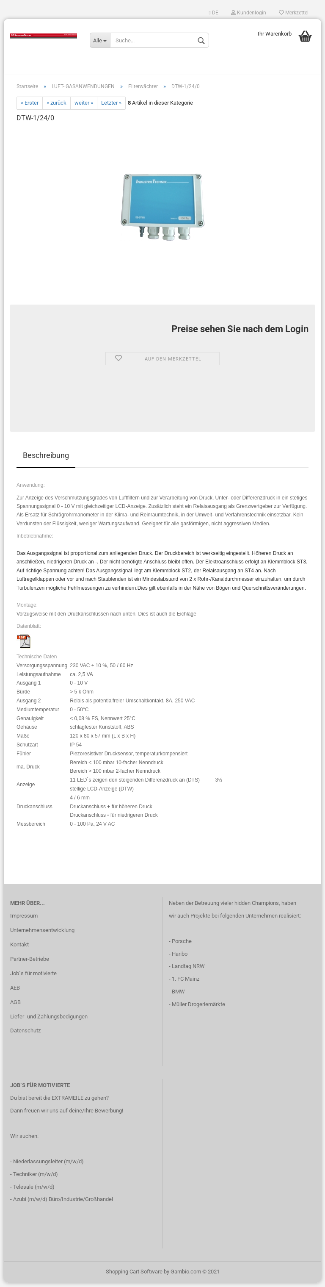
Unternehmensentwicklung (42, 934)
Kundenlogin (248, 13)
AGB (15, 1006)
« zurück (56, 107)
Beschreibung (46, 459)
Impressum (24, 920)
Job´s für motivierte (33, 977)
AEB (15, 992)
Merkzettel (293, 13)
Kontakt (19, 949)
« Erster (30, 107)
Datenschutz (25, 1035)
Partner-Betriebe (29, 963)
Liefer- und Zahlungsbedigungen (49, 1021)
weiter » (83, 107)
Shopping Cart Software (134, 1276)
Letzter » (111, 107)
